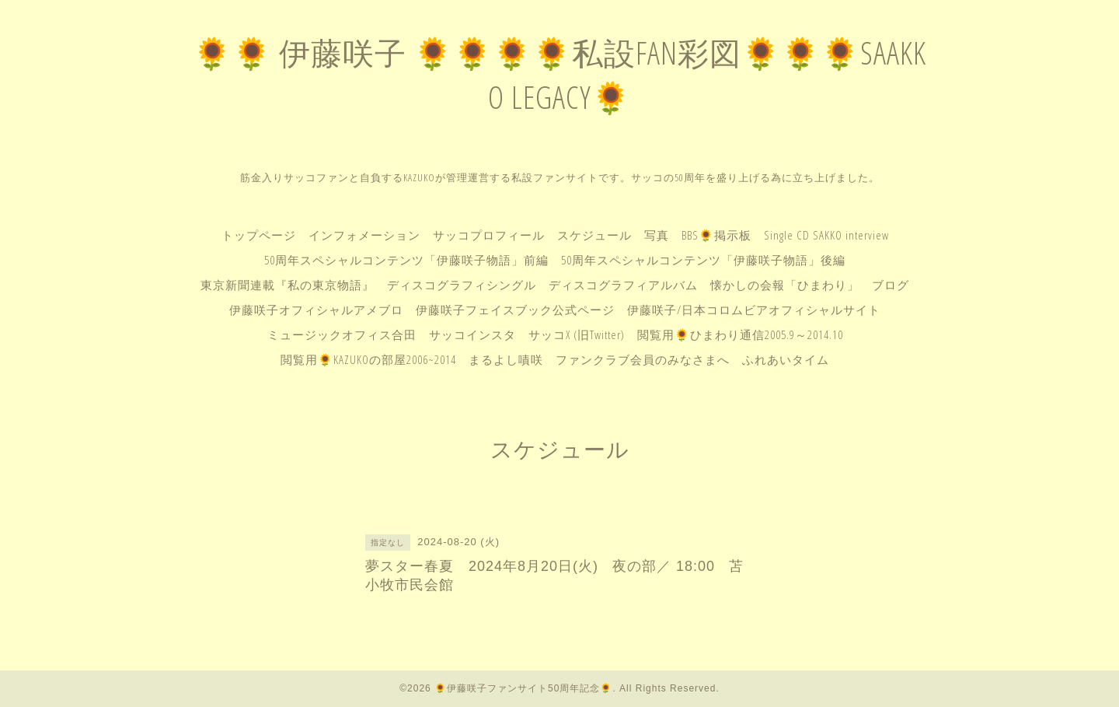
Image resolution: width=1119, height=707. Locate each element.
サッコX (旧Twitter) (576, 334)
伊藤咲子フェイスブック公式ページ (515, 309)
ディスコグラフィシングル (461, 284)
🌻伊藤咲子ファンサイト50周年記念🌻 (523, 688)
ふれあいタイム (785, 359)
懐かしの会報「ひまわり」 (784, 284)
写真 (656, 235)
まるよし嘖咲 (506, 359)
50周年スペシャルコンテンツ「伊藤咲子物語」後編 (703, 260)
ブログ (890, 284)
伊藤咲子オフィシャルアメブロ (316, 309)
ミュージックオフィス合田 (342, 334)
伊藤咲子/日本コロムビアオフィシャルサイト (753, 309)
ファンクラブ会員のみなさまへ (643, 359)
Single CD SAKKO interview (826, 235)
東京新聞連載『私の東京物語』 (287, 284)
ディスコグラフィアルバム (623, 284)
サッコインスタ (472, 334)
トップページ (258, 235)
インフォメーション (364, 235)
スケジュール (594, 235)
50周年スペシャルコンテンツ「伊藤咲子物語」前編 (406, 260)
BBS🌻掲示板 (716, 235)
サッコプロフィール (489, 235)
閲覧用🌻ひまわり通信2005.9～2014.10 (740, 334)
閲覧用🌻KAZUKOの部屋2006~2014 (368, 359)
